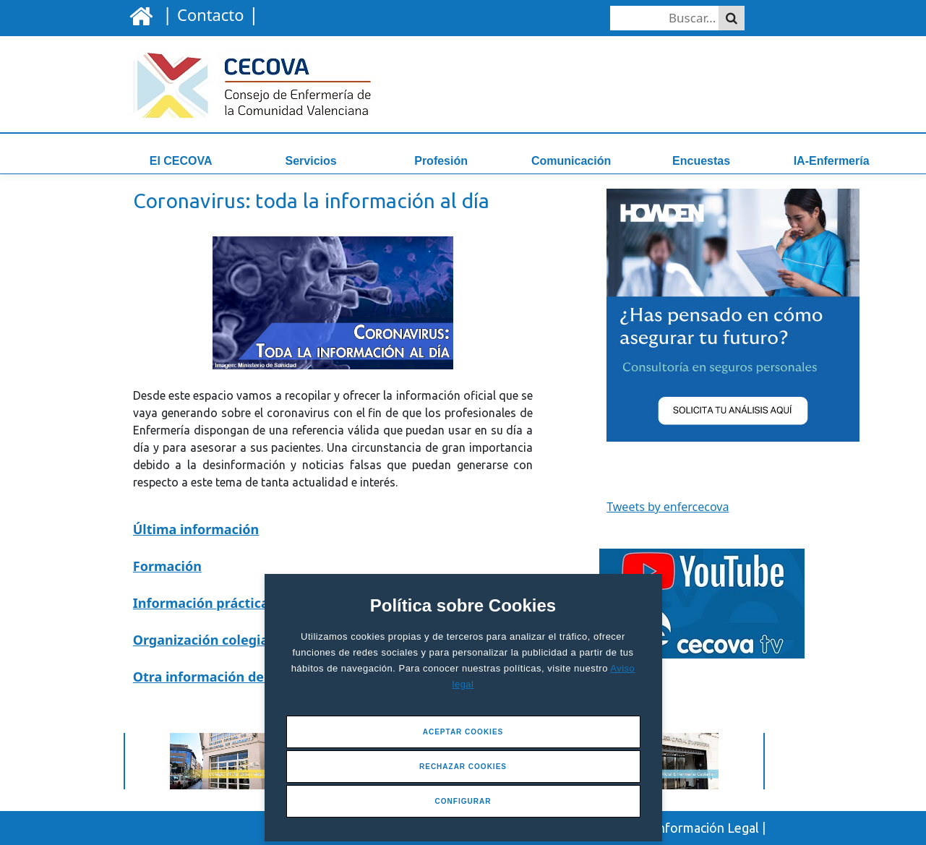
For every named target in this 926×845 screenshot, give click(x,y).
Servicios (311, 161)
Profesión (441, 161)
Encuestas (701, 161)
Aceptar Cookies (463, 732)
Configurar (463, 801)
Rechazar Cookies (463, 767)
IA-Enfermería (832, 161)
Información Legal (706, 827)
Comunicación (571, 161)
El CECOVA (181, 161)
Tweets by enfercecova (667, 507)
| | (208, 13)
